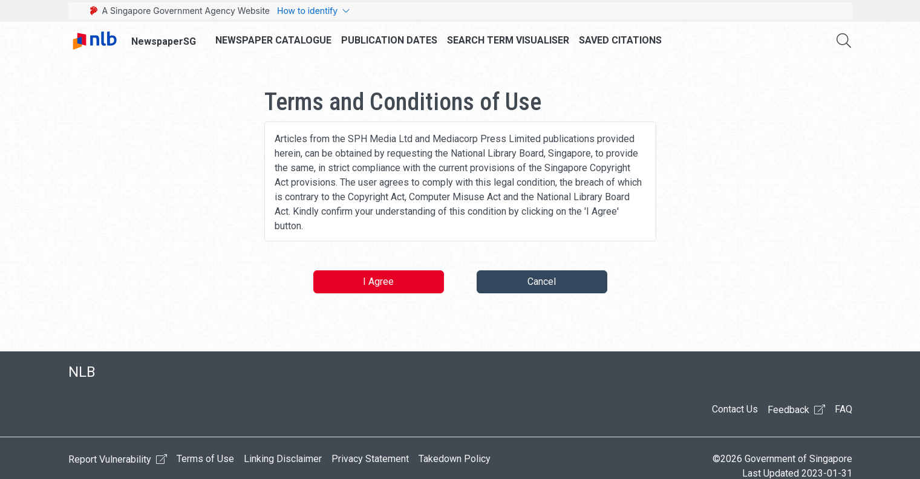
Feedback (796, 409)
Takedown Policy (455, 458)
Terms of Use (205, 458)
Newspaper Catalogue (273, 40)
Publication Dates (389, 40)
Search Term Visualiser (508, 40)
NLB (82, 371)
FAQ (843, 409)
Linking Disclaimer (283, 458)
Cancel (541, 281)
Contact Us (735, 409)
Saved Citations (620, 40)
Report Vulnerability (117, 459)
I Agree (378, 281)
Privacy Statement (370, 458)
